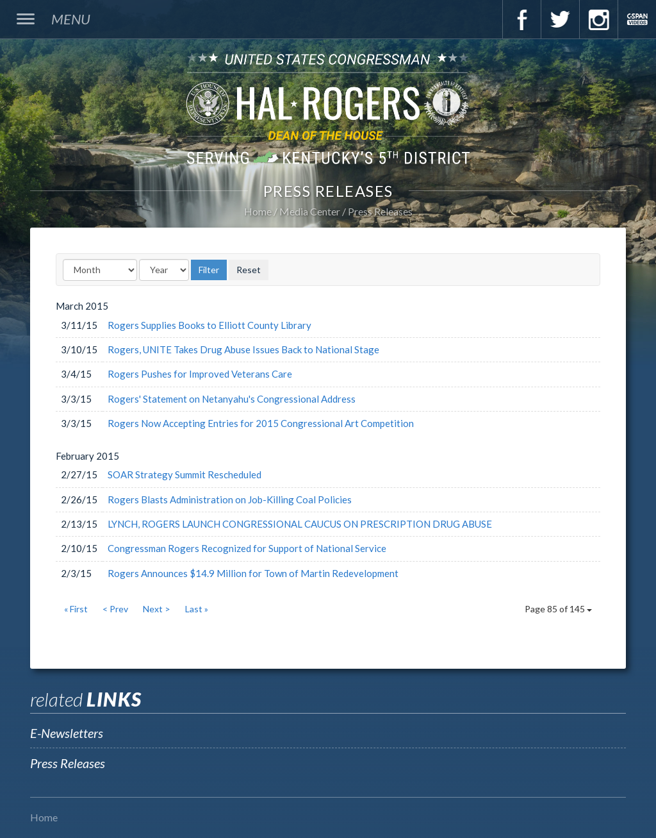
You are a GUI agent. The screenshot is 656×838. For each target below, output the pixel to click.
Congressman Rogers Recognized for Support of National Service (247, 548)
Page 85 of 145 (558, 608)
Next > (156, 608)
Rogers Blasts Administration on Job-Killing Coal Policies (230, 499)
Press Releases (380, 211)
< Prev (115, 608)
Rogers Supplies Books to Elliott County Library (209, 325)
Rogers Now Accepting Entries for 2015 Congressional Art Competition (261, 423)
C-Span (637, 19)
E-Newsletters (66, 733)
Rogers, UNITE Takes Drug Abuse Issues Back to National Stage (243, 349)
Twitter (560, 19)
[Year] (164, 270)
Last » (196, 608)
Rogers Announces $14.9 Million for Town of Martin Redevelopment (253, 573)
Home (258, 211)
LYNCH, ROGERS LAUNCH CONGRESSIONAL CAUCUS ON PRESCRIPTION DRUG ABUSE (300, 524)
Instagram (598, 19)
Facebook (521, 19)
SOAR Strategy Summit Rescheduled (184, 474)
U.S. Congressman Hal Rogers (328, 108)
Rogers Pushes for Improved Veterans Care (200, 374)
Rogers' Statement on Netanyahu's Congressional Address (232, 399)
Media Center (309, 211)
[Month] (100, 270)
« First (76, 608)
